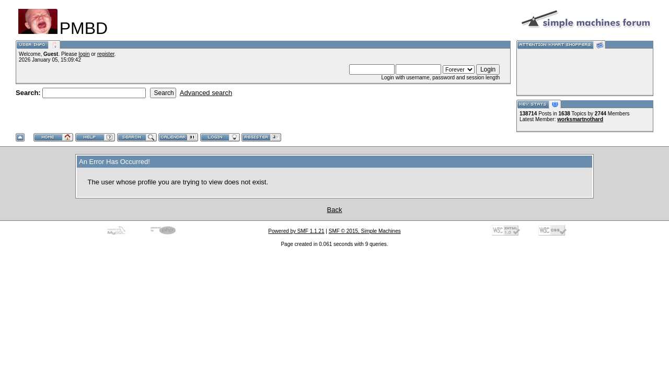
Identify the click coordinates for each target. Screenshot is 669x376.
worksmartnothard (580, 119)
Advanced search (206, 93)
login (83, 54)
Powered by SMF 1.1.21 (296, 231)
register (105, 54)
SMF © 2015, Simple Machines (365, 231)
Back (334, 210)
